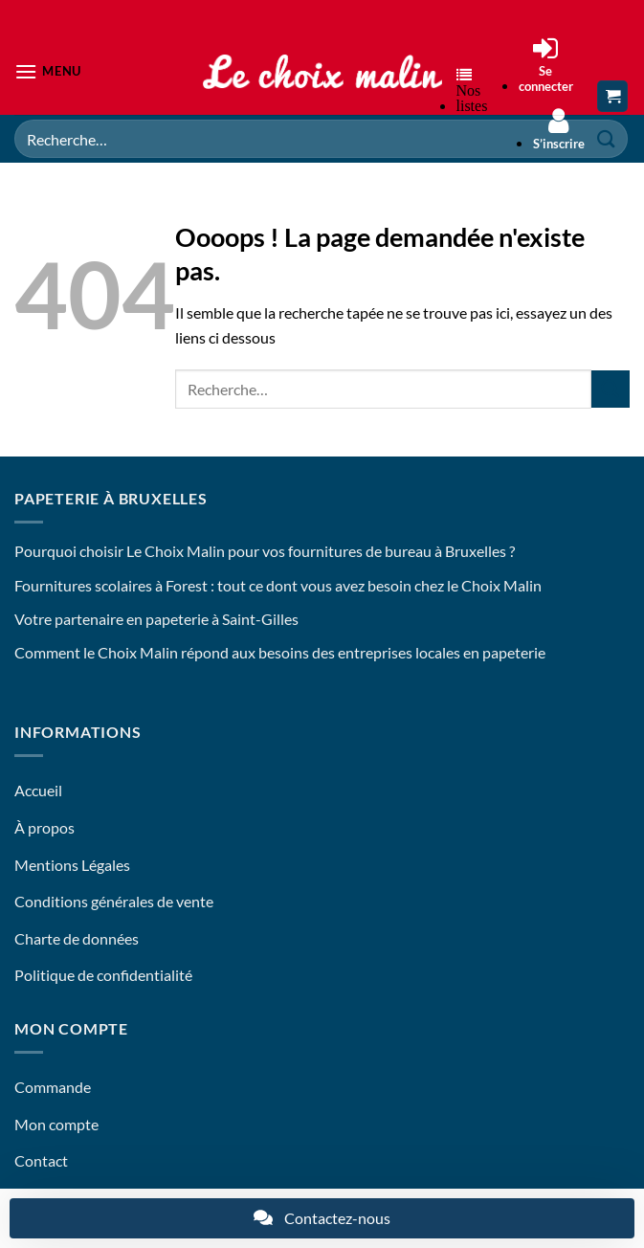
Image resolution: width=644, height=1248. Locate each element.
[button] (47, 71)
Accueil (38, 790)
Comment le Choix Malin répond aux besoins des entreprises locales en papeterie (279, 652)
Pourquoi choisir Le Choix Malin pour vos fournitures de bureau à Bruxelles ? (264, 551)
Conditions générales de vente (113, 901)
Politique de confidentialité (103, 975)
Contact (41, 1160)
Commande (52, 1087)
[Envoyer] (610, 389)
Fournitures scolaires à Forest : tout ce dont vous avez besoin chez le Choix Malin (278, 585)
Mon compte (56, 1124)
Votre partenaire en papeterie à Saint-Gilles (156, 619)
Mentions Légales (72, 865)
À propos (44, 827)
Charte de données (76, 938)
